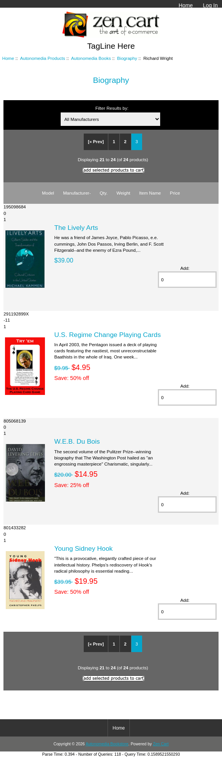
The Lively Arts (76, 227)
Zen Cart (161, 744)
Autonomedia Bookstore (107, 744)
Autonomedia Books (91, 58)
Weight (123, 192)
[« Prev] (96, 141)
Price (175, 192)
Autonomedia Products (42, 58)
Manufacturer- (77, 192)
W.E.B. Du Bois (77, 441)
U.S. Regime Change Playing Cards (107, 335)
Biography (127, 58)
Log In (210, 5)
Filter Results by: (111, 108)
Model (48, 192)
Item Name (150, 192)
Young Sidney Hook (83, 548)
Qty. (104, 192)
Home (186, 5)
